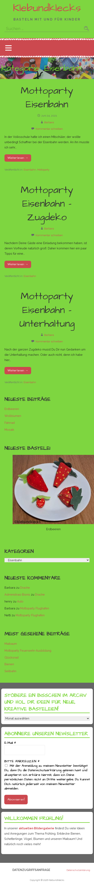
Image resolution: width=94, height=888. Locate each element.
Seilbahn (10, 671)
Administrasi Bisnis (17, 594)
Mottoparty (43, 169)
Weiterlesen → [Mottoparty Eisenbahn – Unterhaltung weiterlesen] (18, 371)
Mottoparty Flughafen (34, 608)
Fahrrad (9, 422)
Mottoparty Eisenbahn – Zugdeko (47, 204)
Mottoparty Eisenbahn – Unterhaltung (47, 310)
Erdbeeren (11, 409)
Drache (25, 587)
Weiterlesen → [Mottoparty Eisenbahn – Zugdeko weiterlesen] (18, 264)
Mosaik (9, 429)
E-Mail (10, 743)
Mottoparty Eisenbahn (47, 97)
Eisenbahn (30, 169)
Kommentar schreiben (49, 128)
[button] (8, 48)
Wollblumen (12, 416)
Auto (20, 601)
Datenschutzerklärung (78, 870)
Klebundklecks (47, 8)
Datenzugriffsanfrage (31, 870)
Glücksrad (11, 657)
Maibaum (10, 643)
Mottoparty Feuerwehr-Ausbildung (27, 650)
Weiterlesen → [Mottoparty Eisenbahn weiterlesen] (18, 158)
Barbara (49, 122)
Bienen (9, 664)
